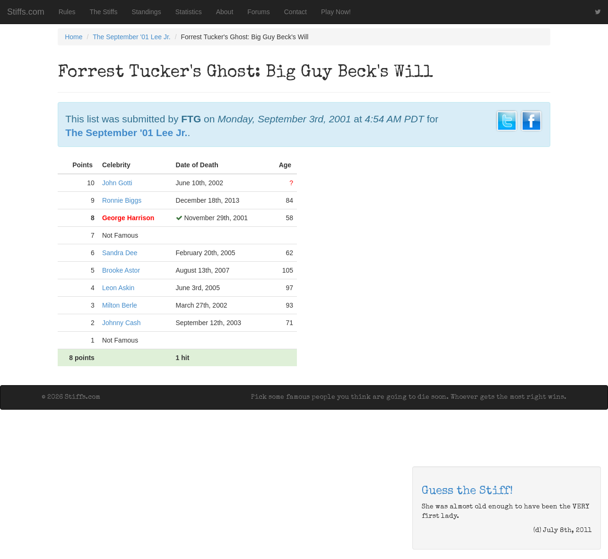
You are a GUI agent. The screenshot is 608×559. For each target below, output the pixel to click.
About (225, 12)
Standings (146, 12)
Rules (67, 12)
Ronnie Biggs (121, 200)
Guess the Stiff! (467, 491)
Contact (295, 12)
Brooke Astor (121, 270)
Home (73, 37)
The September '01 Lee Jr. (132, 37)
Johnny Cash (121, 323)
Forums (258, 12)
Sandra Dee (120, 253)
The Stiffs (104, 12)
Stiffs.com (25, 12)
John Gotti (117, 183)
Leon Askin (118, 288)
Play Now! (336, 12)
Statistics (188, 12)
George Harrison (128, 218)
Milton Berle (119, 305)
